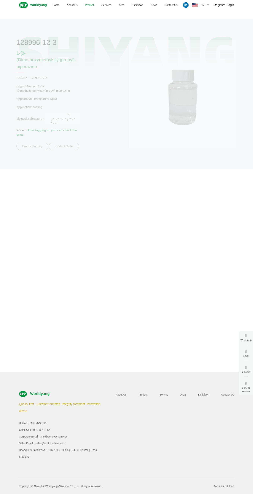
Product (89, 5)
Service (164, 394)
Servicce (106, 5)
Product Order (63, 146)
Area (122, 5)
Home (55, 5)
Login (230, 5)
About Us (72, 5)
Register (219, 5)
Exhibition (137, 5)
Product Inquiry (31, 146)
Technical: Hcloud (224, 486)
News (154, 5)
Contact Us (171, 5)
